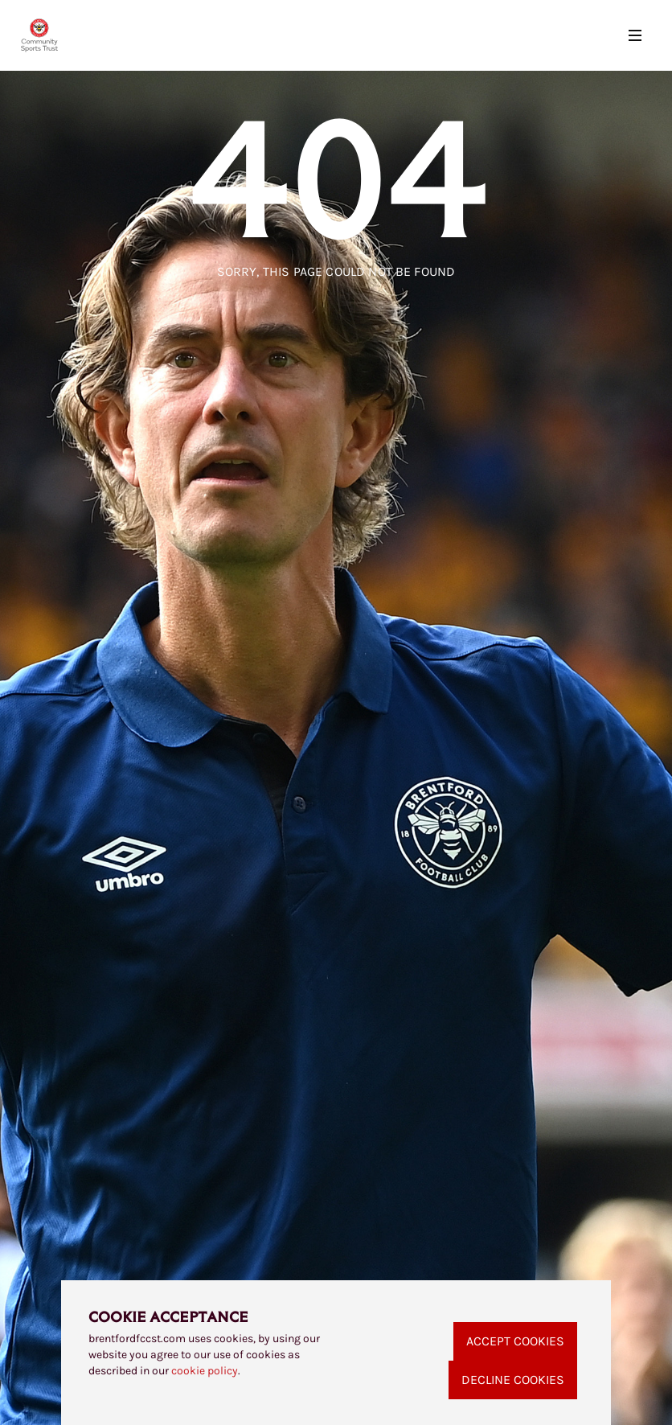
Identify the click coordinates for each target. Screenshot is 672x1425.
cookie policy (204, 1371)
